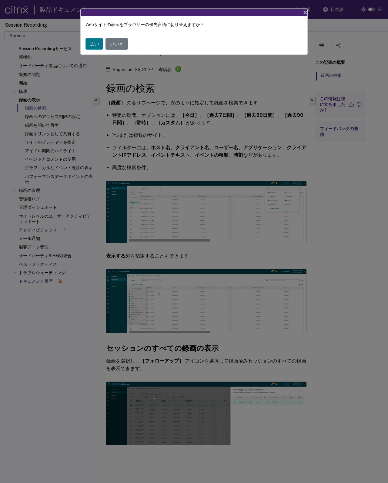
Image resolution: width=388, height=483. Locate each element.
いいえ (116, 44)
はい (94, 44)
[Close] (305, 12)
